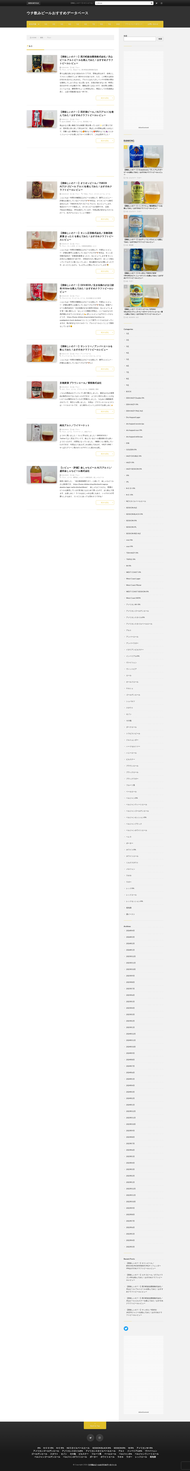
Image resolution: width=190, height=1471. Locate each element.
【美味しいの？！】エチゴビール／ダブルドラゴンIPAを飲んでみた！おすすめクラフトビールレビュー (144, 1277)
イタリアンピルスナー (135, 650)
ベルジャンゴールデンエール (137, 811)
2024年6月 (130, 1072)
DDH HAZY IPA (132, 404)
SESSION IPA (131, 520)
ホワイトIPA (131, 850)
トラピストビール (133, 733)
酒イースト (130, 914)
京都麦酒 (91, 389)
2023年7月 (130, 1143)
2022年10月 (131, 1201)
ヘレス (128, 837)
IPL (127, 482)
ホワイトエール (132, 856)
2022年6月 (130, 1227)
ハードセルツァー (133, 746)
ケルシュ (129, 688)
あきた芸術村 (66, 121)
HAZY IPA (130, 462)
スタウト (129, 708)
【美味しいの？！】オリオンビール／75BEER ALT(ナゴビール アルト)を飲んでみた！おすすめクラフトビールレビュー (86, 186)
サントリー (77, 356)
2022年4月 (130, 1240)
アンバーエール (85, 353)
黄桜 (96, 389)
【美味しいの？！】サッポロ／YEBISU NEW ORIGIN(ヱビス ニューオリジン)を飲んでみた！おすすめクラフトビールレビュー (143, 275)
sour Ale (129, 540)
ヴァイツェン (131, 662)
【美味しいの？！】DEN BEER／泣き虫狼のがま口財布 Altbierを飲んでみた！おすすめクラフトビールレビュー (87, 288)
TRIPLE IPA (130, 559)
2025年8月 (130, 982)
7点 (93, 24)
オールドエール (132, 682)
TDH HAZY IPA (132, 553)
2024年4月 (130, 1085)
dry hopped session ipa (135, 424)
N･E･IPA (129, 495)
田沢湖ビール (87, 121)
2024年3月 (130, 1092)
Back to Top (95, 1426)
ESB (127, 443)
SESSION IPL (131, 527)
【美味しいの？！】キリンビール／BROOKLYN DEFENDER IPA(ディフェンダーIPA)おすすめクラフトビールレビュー (143, 1265)
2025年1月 (130, 1027)
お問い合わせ (153, 24)
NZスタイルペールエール (136, 501)
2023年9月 (130, 1130)
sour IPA (129, 546)
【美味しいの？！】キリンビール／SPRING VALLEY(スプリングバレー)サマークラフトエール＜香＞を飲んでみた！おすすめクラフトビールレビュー (143, 311)
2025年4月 (130, 1008)
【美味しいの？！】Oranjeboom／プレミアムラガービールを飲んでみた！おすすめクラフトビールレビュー (143, 172)
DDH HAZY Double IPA (135, 398)
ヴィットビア (131, 669)
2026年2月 (130, 943)
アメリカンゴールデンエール (137, 611)
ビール (69, 69)
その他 (128, 720)
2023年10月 (131, 1124)
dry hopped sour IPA (134, 430)
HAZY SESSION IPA (134, 469)
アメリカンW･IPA (133, 604)
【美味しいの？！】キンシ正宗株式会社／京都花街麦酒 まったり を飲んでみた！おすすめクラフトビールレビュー (87, 236)
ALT (63, 389)
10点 (118, 24)
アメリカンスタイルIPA (135, 617)
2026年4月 (130, 930)
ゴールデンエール (133, 695)
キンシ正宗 (71, 246)
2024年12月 (131, 1034)
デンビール (75, 298)
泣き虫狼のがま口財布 (93, 298)
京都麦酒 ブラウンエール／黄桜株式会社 (81, 382)
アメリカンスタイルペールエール (139, 624)
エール (128, 675)
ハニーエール (131, 753)
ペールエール (131, 791)
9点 (109, 24)
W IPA (128, 566)
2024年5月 (130, 1079)
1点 (46, 24)
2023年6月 (130, 1150)
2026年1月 (130, 950)
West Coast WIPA (133, 598)
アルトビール (66, 298)
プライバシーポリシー (133, 24)
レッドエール (131, 895)
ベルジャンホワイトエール (136, 830)
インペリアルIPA (133, 656)
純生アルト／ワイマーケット (75, 425)
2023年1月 (130, 1182)
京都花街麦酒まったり (89, 246)
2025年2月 (130, 1021)
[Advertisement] (70, 164)
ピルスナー (132, 177)
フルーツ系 (130, 785)
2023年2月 (130, 1176)
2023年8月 (130, 1137)
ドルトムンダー (132, 740)
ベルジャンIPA (132, 798)
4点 (69, 24)
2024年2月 (130, 1098)
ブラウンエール (82, 389)
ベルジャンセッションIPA (136, 817)
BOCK (128, 391)
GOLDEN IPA (131, 449)
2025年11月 (131, 963)
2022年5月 (130, 1234)
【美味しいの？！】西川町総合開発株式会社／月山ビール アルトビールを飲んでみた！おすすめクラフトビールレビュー (86, 60)
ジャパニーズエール (88, 356)
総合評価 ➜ (34, 24)
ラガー (139, 177)
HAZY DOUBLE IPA (134, 456)
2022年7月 (130, 1221)
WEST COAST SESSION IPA (137, 591)
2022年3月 (130, 1247)
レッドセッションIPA (134, 901)
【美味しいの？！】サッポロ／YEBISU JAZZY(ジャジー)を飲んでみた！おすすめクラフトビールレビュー (144, 1312)
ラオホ (128, 875)
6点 (85, 24)
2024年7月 (130, 1066)
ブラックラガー (132, 779)
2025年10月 (131, 969)
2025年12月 (131, 956)
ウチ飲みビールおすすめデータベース (58, 13)
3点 (61, 24)
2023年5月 (130, 1156)
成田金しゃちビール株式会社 (82, 477)
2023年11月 (131, 1118)
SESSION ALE (134, 317)
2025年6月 (130, 995)
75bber (85, 194)
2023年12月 (131, 1111)
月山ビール (76, 69)
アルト (77, 67)
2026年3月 (130, 937)
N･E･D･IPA (130, 488)
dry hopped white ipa (134, 437)
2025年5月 (130, 1001)
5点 (77, 24)
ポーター (129, 843)
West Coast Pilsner (133, 585)
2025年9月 (130, 976)
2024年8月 (130, 1060)
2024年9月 (130, 1053)
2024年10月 (131, 1047)
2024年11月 (131, 1040)
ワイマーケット (78, 431)
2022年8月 (130, 1214)
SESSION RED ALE (133, 533)
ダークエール (131, 727)
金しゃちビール (99, 477)
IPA (127, 475)
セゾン (128, 714)
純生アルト (88, 431)
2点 (53, 24)
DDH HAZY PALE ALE (134, 411)
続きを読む (105, 98)
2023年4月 (130, 1163)
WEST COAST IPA (133, 572)
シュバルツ (130, 701)
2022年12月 (131, 1189)
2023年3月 (130, 1169)
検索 (125, 36)
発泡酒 (131, 245)
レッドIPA (130, 888)
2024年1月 (130, 1105)
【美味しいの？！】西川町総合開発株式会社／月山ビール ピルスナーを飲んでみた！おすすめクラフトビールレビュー (144, 1300)
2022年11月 (131, 1195)
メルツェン (130, 869)
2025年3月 (130, 1014)
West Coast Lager (133, 579)
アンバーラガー (132, 643)
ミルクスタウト (132, 862)
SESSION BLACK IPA (134, 514)
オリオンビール (99, 194)
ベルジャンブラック (134, 824)
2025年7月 (130, 989)
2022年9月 (130, 1208)
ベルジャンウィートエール (136, 804)
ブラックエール (132, 772)
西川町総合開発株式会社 (90, 69)
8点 (101, 24)
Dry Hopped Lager (133, 417)
